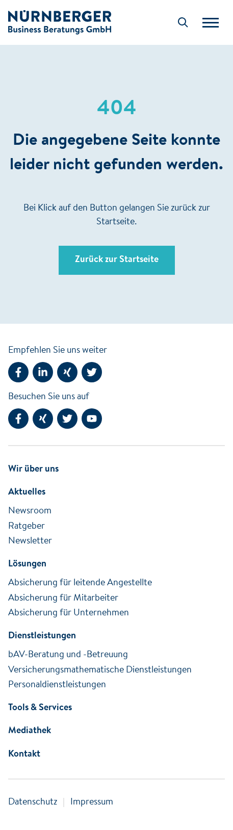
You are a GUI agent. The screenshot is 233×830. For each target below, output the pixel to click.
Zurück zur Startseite (117, 260)
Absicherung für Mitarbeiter (63, 598)
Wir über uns (33, 469)
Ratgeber (26, 526)
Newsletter (30, 541)
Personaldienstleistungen (57, 685)
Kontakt (24, 754)
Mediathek (29, 731)
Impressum (91, 802)
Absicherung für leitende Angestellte (80, 583)
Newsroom (29, 511)
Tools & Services (40, 708)
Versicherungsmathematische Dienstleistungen (100, 670)
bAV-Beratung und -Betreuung (68, 655)
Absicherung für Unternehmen (68, 613)
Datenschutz (32, 802)
